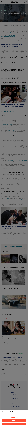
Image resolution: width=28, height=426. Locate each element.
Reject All (14, 420)
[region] (14, 418)
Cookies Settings (14, 417)
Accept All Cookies (14, 423)
